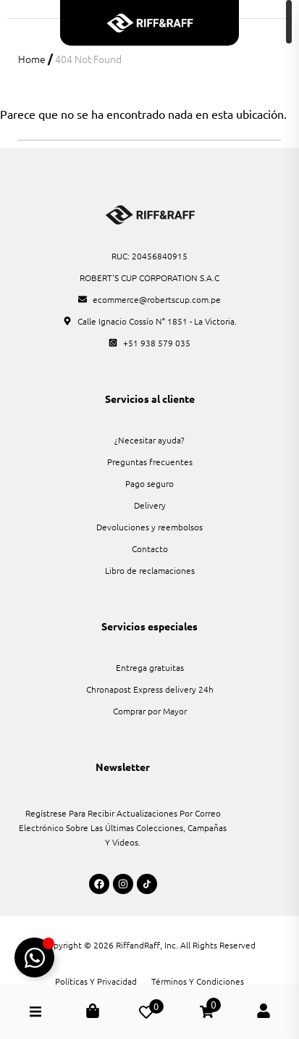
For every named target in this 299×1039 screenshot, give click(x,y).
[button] (35, 1012)
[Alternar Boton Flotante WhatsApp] (34, 957)
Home (32, 58)
